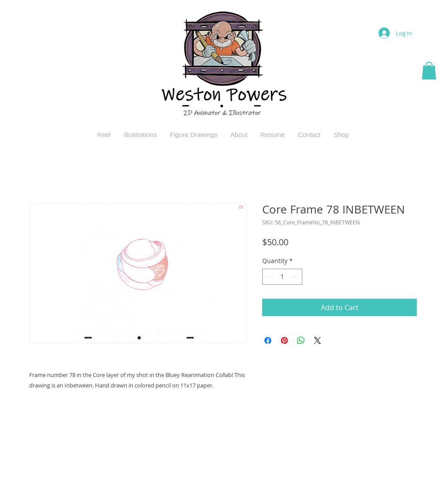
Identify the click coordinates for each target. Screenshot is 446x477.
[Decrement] (269, 276)
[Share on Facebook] (268, 340)
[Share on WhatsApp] (301, 340)
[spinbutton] (282, 276)
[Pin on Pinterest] (284, 340)
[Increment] (295, 276)
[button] (429, 71)
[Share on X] (317, 340)
